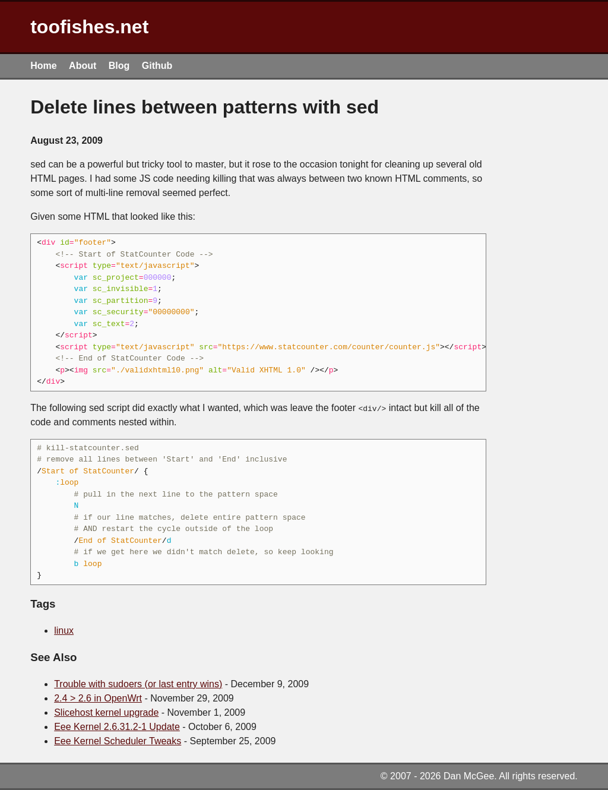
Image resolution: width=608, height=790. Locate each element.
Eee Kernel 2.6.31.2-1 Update (117, 727)
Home (43, 66)
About (82, 66)
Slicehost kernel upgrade (106, 712)
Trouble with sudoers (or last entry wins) (138, 684)
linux (64, 630)
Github (157, 66)
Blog (119, 66)
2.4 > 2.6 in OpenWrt (98, 698)
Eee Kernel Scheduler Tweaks (117, 741)
